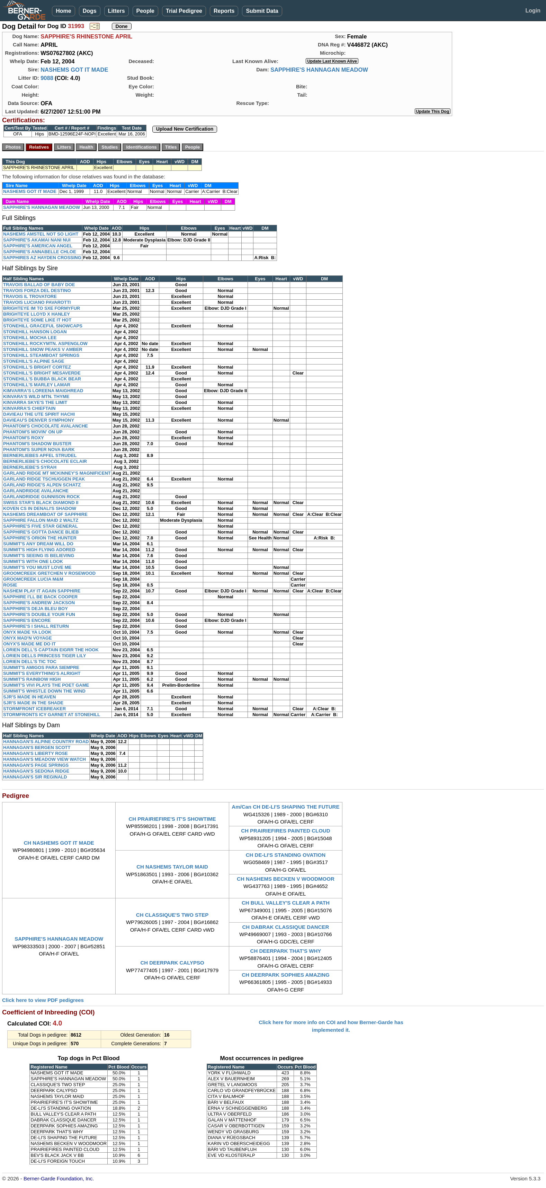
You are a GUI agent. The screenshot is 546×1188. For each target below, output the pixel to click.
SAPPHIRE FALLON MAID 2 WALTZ (40, 520)
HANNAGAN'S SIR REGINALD (35, 777)
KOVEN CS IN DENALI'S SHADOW (39, 508)
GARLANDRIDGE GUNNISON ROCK (41, 496)
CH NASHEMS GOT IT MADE (59, 843)
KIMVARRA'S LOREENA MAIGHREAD (43, 390)
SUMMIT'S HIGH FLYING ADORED (39, 549)
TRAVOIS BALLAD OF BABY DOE (39, 284)
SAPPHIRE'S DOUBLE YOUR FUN (39, 614)
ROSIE (10, 585)
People (145, 11)
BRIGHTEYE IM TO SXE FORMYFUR (41, 308)
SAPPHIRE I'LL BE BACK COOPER (40, 596)
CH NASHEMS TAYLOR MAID (172, 867)
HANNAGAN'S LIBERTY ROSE (35, 753)
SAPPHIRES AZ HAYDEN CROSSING (42, 257)
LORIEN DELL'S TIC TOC (29, 661)
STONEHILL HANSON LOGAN (35, 331)
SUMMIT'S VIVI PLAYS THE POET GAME (46, 685)
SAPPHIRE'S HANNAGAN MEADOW (319, 70)
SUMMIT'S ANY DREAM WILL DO (38, 543)
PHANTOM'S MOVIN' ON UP (32, 431)
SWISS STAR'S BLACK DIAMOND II (40, 502)
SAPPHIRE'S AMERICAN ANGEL (37, 245)
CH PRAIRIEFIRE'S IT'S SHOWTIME (172, 819)
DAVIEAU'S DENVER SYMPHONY (38, 420)
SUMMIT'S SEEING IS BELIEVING (38, 555)
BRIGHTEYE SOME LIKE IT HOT (37, 320)
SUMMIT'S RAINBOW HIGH (32, 679)
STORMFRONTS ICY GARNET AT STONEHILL (51, 714)
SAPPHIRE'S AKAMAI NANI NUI (37, 240)
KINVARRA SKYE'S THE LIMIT (35, 402)
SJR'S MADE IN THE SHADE (33, 702)
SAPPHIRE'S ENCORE (27, 620)
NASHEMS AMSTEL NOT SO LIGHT (40, 234)
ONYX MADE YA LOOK (27, 632)
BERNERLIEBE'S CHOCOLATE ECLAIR (45, 461)
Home (63, 11)
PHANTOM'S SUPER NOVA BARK (39, 449)
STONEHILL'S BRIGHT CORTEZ (37, 367)
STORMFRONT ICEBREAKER (34, 708)
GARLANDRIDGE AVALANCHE (36, 490)
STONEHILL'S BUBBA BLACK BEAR (42, 378)
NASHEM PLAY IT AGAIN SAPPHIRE (41, 590)
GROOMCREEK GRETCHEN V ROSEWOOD (49, 573)
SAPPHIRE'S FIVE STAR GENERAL (40, 526)
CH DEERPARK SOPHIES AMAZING (285, 975)
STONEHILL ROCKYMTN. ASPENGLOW (45, 343)
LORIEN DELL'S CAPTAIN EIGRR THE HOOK (51, 649)
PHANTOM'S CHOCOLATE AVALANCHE (45, 426)
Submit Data (262, 11)
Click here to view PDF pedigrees (43, 1000)
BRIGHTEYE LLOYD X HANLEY (36, 314)
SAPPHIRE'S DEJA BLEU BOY (35, 608)
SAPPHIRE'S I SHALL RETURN (36, 626)
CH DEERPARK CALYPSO (172, 963)
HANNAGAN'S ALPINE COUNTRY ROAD (46, 741)
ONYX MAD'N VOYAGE (27, 638)
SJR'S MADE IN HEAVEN (29, 696)
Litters (116, 11)
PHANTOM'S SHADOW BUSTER (37, 443)
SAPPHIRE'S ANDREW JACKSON (39, 602)
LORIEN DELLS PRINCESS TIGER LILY (44, 655)
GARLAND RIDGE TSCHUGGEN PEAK (44, 479)
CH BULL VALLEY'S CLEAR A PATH (286, 903)
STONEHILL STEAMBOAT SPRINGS (41, 355)
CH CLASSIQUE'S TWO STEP (172, 915)
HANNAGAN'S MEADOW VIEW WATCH (44, 759)
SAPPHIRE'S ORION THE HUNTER (40, 537)
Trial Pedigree (184, 11)
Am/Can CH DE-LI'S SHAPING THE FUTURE (285, 807)
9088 (47, 78)
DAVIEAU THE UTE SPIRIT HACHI (39, 414)
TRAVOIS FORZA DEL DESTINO (37, 290)
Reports (224, 11)
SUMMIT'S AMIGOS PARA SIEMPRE (41, 667)
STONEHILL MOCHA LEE (29, 337)
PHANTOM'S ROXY (23, 437)
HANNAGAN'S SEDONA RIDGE (36, 771)
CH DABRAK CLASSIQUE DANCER (285, 927)
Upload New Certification (185, 129)
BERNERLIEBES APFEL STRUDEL (40, 455)
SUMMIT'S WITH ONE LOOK (33, 561)
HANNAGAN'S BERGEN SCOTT (37, 747)
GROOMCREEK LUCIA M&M (33, 579)
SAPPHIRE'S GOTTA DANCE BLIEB (41, 532)
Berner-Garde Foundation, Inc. (59, 1178)
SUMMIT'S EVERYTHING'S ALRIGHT (41, 673)
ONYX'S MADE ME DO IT (29, 643)
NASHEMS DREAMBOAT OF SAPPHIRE (45, 514)
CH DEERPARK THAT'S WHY (285, 951)
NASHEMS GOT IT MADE (74, 70)
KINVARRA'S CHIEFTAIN (29, 408)
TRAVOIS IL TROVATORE (30, 296)
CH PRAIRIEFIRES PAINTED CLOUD (285, 831)
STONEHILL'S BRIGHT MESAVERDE (42, 373)
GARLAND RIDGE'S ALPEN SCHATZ (42, 484)
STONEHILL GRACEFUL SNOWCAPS (42, 325)
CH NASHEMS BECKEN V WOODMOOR (285, 879)
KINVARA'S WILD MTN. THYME (36, 396)
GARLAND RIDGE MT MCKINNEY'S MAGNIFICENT (57, 473)
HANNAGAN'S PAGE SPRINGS (36, 765)
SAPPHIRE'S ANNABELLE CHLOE (39, 251)
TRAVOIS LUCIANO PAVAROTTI (37, 302)
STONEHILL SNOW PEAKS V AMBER (42, 349)
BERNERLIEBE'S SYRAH (29, 467)
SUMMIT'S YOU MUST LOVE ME (37, 567)
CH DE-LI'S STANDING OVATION (285, 855)
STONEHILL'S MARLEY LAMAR (36, 384)
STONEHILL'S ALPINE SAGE (33, 361)
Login (532, 11)
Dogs (90, 11)
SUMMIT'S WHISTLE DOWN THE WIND (44, 691)
